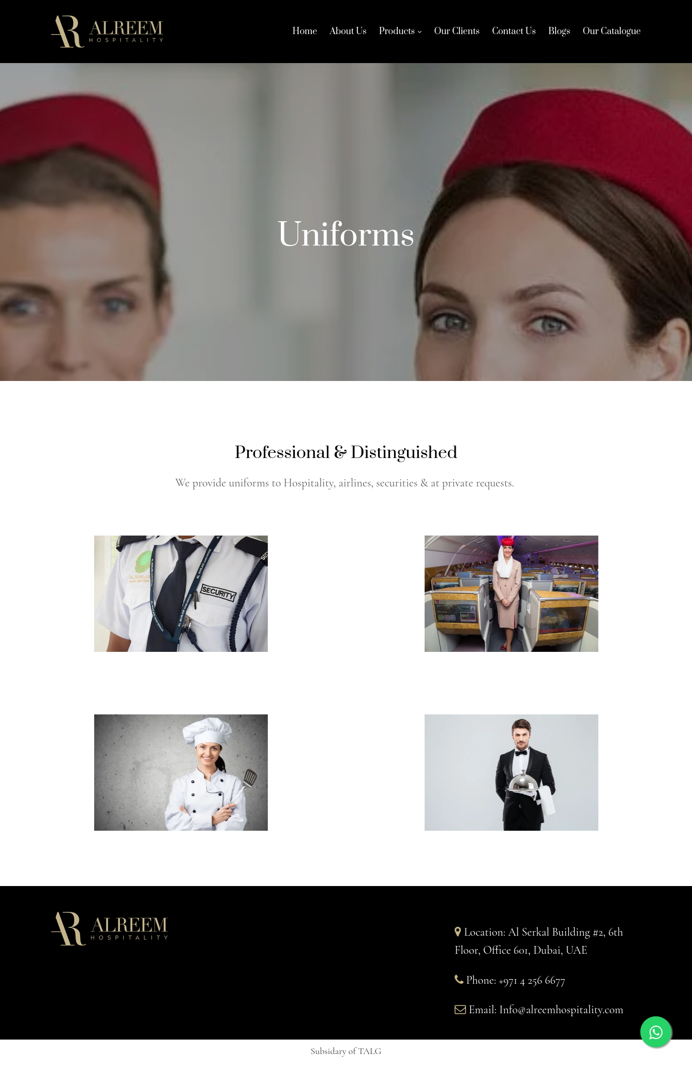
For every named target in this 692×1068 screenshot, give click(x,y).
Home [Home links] (305, 34)
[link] (395, 34)
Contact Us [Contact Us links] (514, 34)
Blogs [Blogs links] (559, 34)
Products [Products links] (397, 33)
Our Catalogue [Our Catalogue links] (612, 34)
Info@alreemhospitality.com (561, 1009)
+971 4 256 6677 (532, 980)
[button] (346, 1052)
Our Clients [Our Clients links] (456, 34)
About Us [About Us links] (347, 34)
